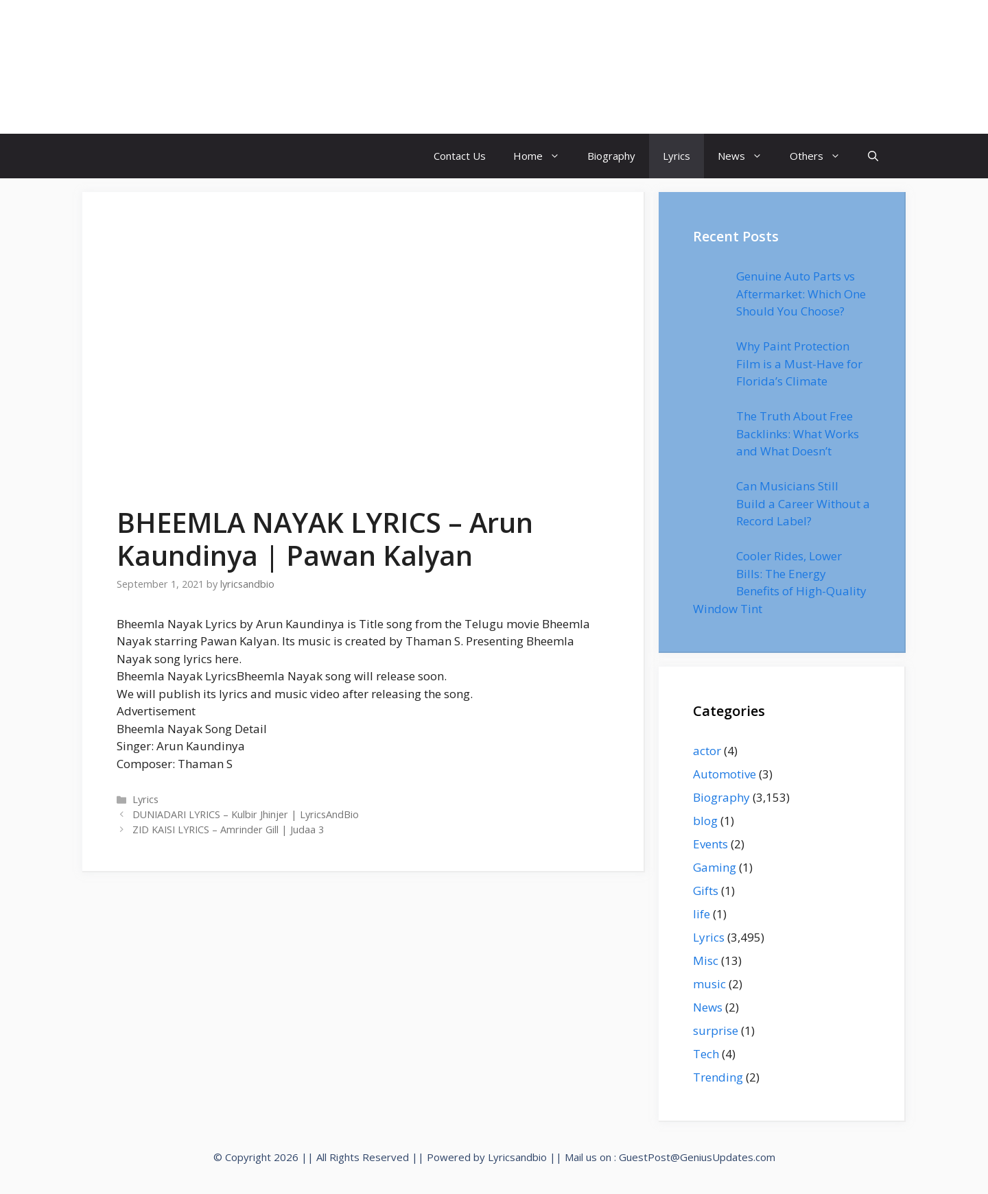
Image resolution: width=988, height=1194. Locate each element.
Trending (718, 1077)
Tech (706, 1054)
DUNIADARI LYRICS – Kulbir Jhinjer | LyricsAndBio (245, 814)
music (709, 984)
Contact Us (460, 156)
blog (705, 820)
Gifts (705, 890)
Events (710, 844)
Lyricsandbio (517, 1157)
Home (543, 156)
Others (822, 156)
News (747, 156)
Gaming (714, 867)
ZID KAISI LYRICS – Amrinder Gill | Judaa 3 (228, 829)
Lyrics (676, 156)
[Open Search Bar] (873, 156)
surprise (715, 1030)
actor (707, 751)
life (701, 914)
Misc (705, 960)
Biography (611, 156)
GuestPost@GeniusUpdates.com (697, 1157)
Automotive (724, 774)
